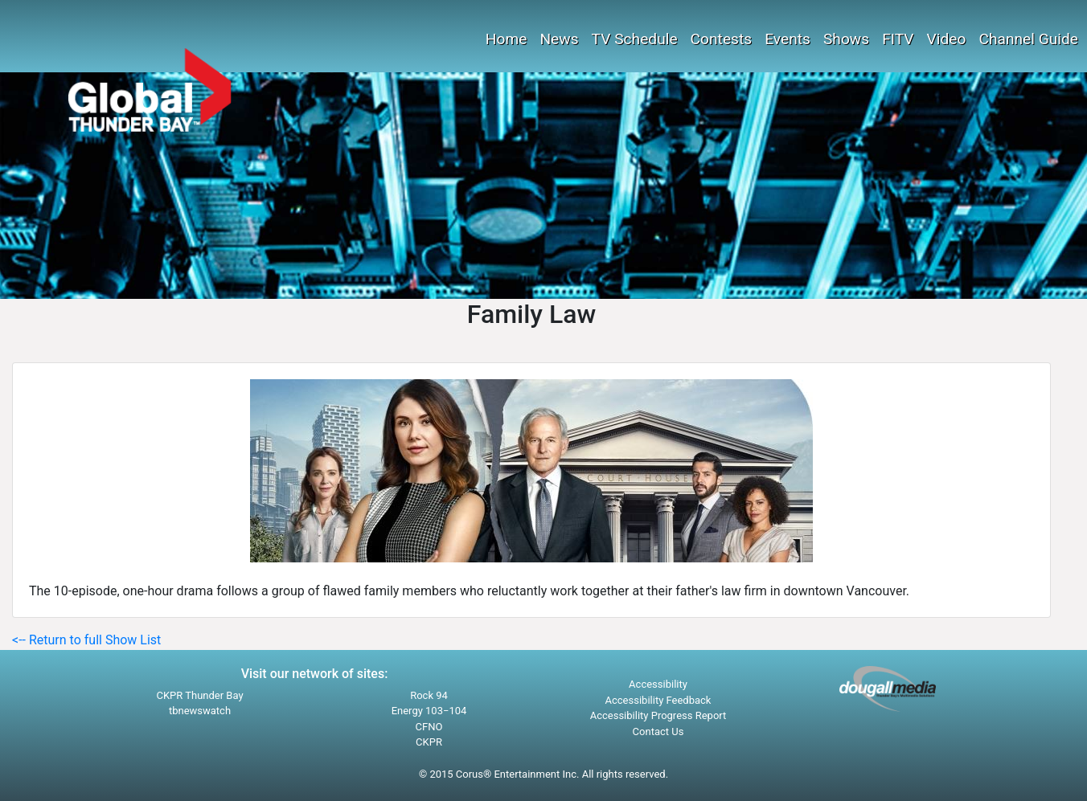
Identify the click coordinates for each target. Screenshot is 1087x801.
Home (506, 39)
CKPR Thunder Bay (199, 695)
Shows (846, 39)
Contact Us (658, 731)
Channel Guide (1028, 39)
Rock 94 (429, 695)
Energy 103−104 (429, 711)
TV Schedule (635, 39)
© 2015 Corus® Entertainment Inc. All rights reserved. (543, 774)
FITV (897, 39)
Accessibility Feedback (658, 700)
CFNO (429, 727)
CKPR (429, 742)
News (558, 39)
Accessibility (658, 684)
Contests (722, 39)
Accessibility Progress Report (658, 715)
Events (787, 39)
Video (946, 39)
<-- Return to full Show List (86, 640)
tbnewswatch (200, 711)
